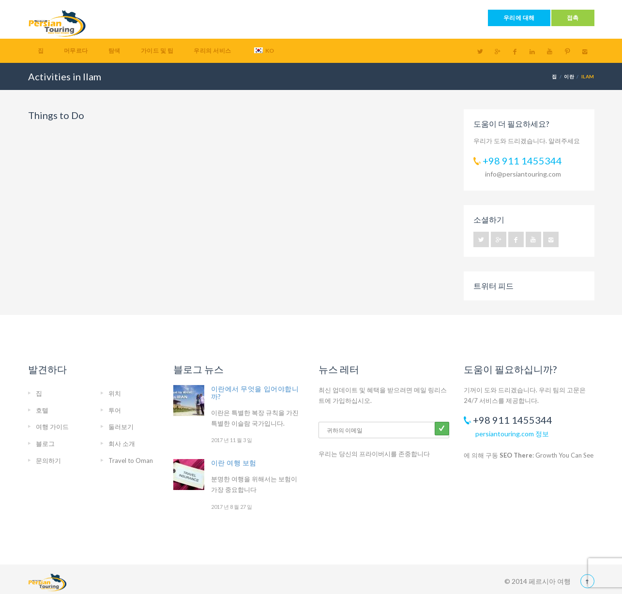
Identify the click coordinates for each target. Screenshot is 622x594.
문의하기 (48, 460)
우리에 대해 (519, 17)
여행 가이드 (52, 427)
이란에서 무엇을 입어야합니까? (255, 393)
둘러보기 (121, 427)
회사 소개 (121, 443)
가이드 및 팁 (157, 50)
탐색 (114, 50)
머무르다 (76, 50)
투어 (114, 410)
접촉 (573, 17)
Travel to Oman (130, 460)
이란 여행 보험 (234, 463)
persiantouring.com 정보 (512, 434)
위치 (114, 393)
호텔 (42, 410)
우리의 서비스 (212, 50)
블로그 (45, 443)
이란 (569, 76)
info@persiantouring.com (523, 174)
